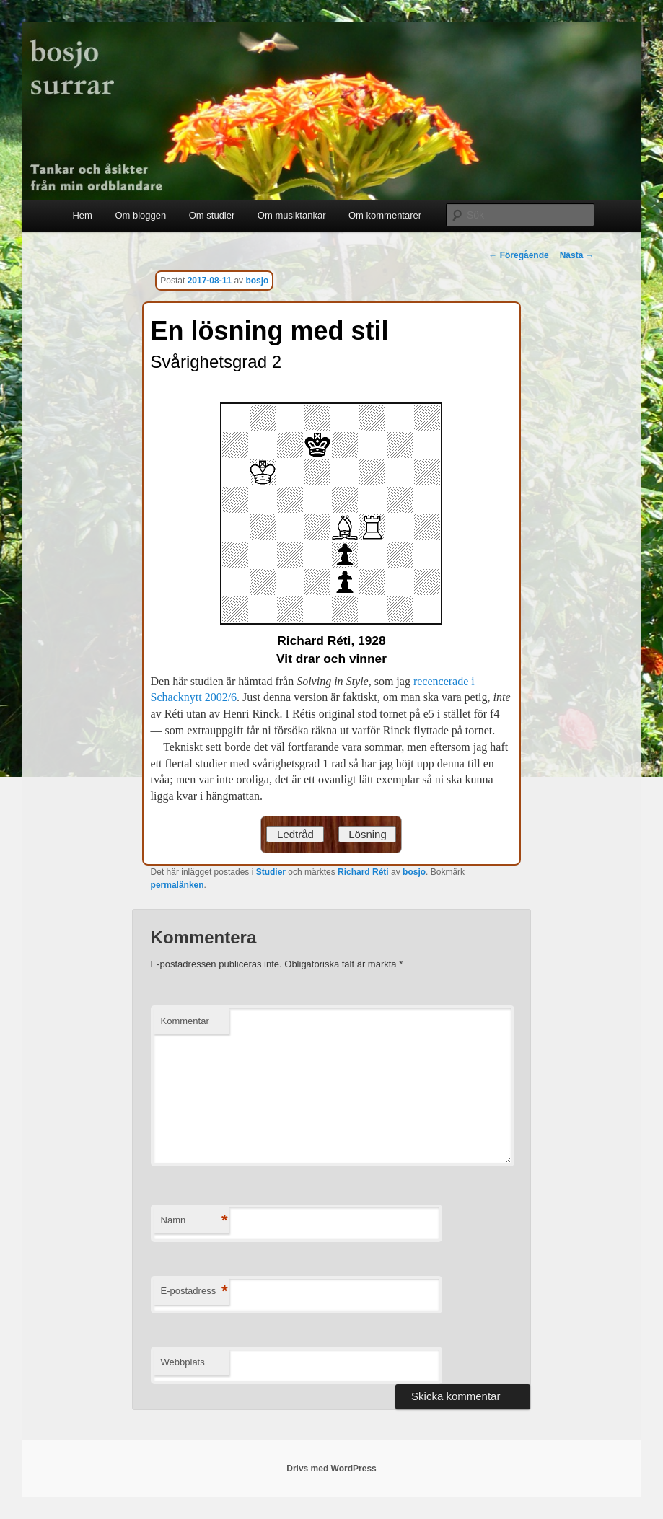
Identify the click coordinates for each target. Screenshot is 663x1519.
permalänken (177, 885)
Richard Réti (363, 872)
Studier (271, 872)
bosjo (256, 281)
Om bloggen (140, 215)
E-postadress (194, 1291)
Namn (194, 1220)
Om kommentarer (384, 215)
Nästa (577, 255)
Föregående (518, 255)
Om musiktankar (292, 215)
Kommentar (185, 1021)
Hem (82, 215)
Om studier (212, 215)
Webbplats (183, 1362)
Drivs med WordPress (331, 1468)
